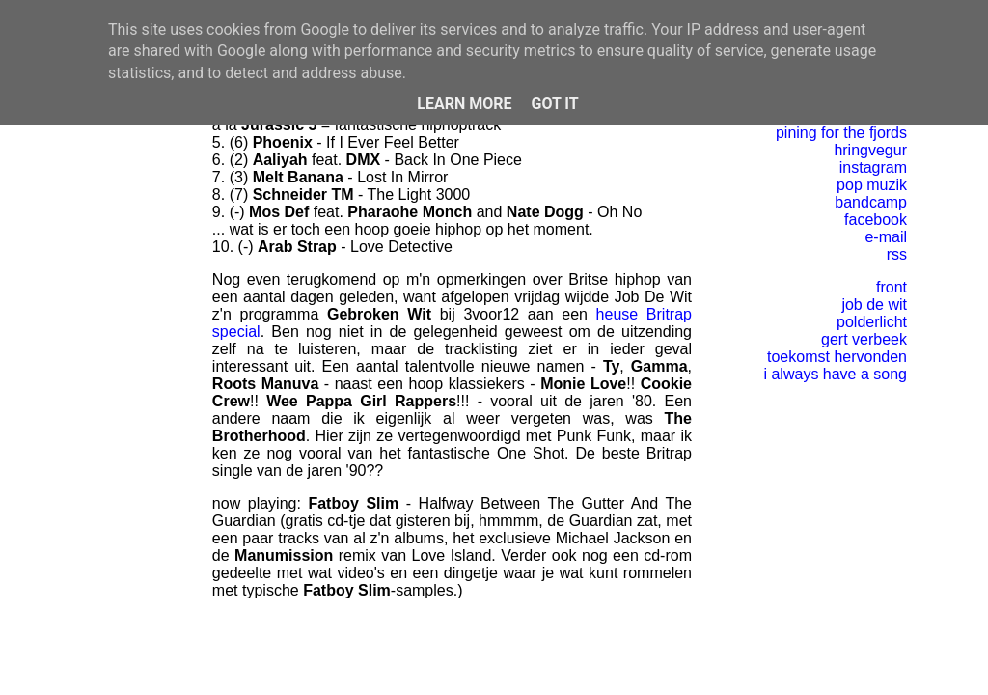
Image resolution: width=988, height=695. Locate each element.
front (891, 287)
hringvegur (870, 150)
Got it (554, 104)
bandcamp (871, 202)
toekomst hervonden (837, 356)
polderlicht (872, 322)
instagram (873, 167)
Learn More (464, 104)
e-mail (885, 237)
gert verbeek (864, 339)
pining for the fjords (841, 133)
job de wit (874, 304)
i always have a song (835, 374)
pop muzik (872, 185)
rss (897, 254)
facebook (875, 219)
